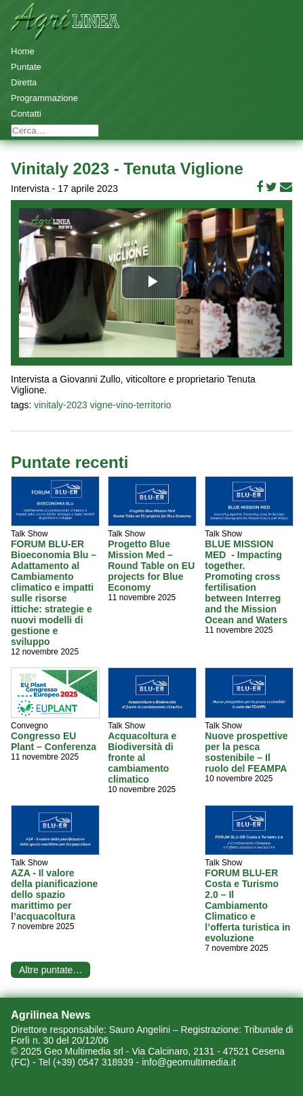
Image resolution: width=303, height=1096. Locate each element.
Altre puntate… (50, 969)
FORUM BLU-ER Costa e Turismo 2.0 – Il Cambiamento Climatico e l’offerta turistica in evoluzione (247, 905)
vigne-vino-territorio (130, 404)
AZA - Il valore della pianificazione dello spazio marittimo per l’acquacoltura (54, 894)
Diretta (24, 82)
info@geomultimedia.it (189, 1062)
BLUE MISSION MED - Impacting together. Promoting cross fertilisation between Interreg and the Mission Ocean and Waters (246, 582)
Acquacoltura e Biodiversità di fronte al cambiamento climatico (142, 757)
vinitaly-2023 (60, 404)
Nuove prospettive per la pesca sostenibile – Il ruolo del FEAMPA (246, 752)
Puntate (26, 67)
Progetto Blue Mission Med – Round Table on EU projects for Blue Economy (151, 566)
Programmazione (44, 98)
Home (23, 51)
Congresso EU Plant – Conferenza (53, 741)
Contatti (26, 114)
